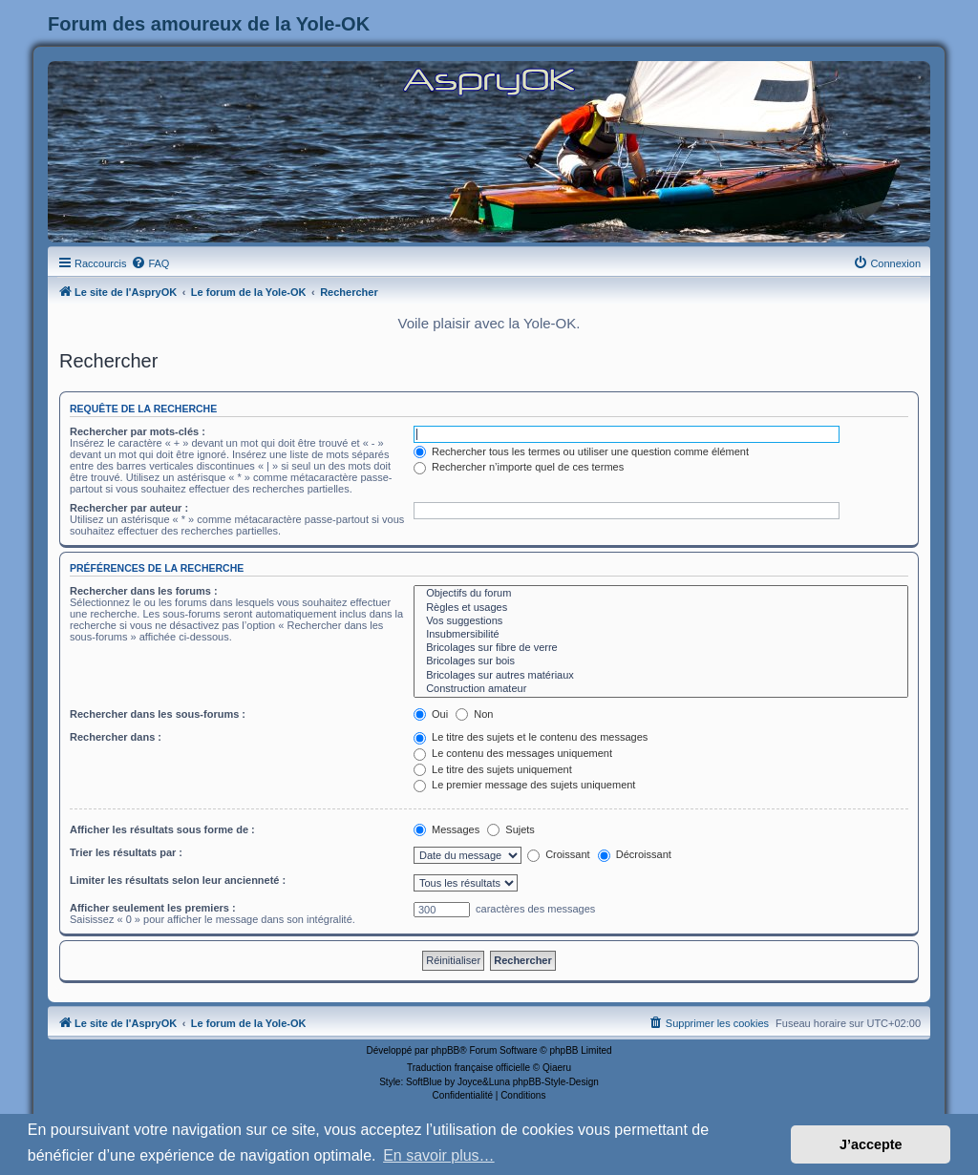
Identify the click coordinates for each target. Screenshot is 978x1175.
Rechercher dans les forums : (144, 591)
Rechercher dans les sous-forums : (157, 714)
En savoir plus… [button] (439, 1155)
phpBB (445, 1050)
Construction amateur (660, 689)
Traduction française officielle (468, 1067)
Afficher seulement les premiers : (153, 907)
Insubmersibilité (660, 634)
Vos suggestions (660, 621)
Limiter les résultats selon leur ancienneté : (178, 880)
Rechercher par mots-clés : (137, 431)
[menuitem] (150, 263)
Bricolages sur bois (660, 661)
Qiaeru (556, 1067)
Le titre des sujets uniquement (493, 769)
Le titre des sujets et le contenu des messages (531, 737)
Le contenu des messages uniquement (513, 753)
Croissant (558, 854)
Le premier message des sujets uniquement (524, 784)
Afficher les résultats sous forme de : (162, 829)
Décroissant (634, 854)
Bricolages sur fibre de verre (660, 648)
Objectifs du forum (660, 593)
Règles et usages (660, 608)
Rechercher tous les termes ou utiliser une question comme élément (581, 451)
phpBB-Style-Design (556, 1082)
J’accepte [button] (871, 1144)
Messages (446, 829)
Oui (431, 714)
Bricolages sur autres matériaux (660, 675)
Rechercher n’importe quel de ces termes (519, 466)
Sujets (511, 829)
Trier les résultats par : (126, 852)
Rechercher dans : (115, 737)
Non (474, 714)
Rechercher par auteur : (129, 508)
